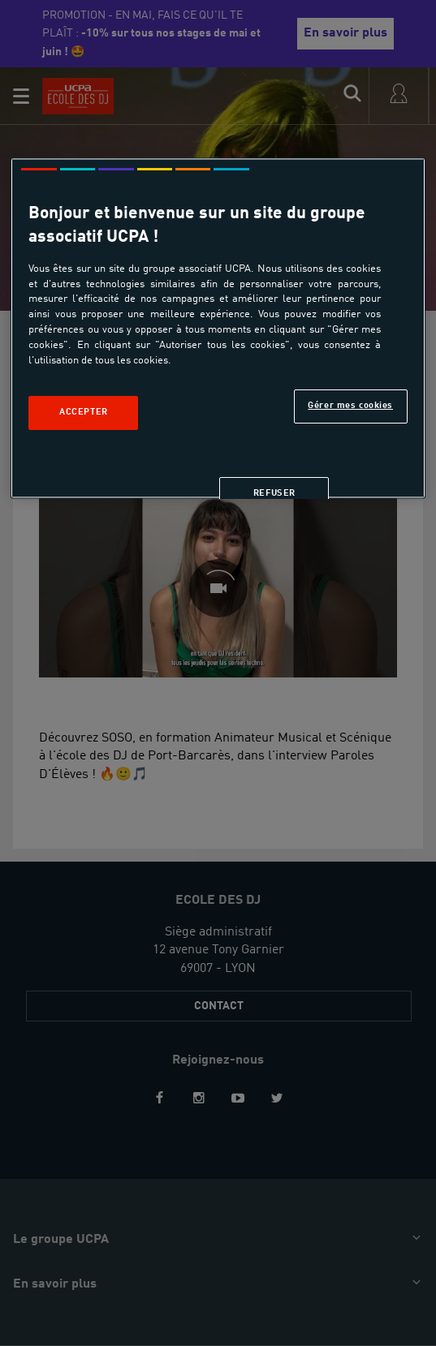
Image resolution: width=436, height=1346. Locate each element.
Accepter (83, 412)
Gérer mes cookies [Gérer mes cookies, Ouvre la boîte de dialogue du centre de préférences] (350, 406)
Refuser (274, 493)
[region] (218, 327)
